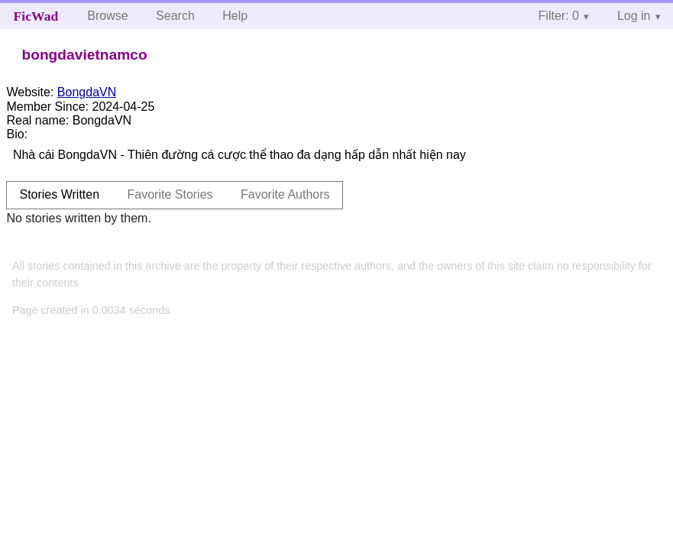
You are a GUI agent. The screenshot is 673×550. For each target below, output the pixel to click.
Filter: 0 (559, 15)
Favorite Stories (170, 194)
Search (175, 15)
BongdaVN (86, 92)
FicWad (36, 16)
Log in (634, 15)
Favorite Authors (285, 194)
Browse (107, 15)
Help (235, 15)
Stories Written (59, 194)
